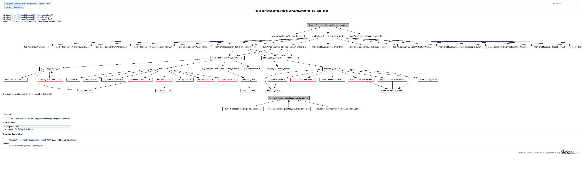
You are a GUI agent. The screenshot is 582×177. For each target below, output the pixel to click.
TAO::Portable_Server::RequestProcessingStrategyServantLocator (43, 120)
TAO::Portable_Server (24, 130)
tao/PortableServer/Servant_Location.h (32, 15)
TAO (17, 128)
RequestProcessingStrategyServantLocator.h (27, 141)
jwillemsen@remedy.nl (33, 147)
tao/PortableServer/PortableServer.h (31, 18)
